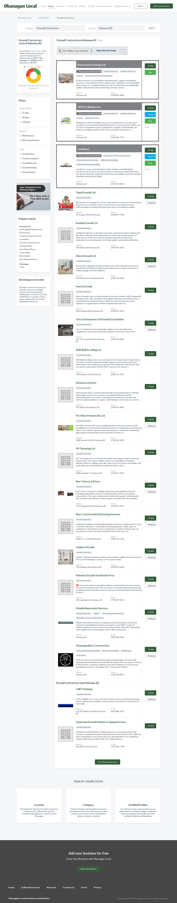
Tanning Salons (25, 246)
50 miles (25, 117)
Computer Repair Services (30, 236)
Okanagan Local (24, 18)
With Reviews (28, 135)
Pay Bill (91, 6)
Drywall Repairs (28, 172)
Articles (82, 6)
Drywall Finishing (29, 167)
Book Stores (24, 232)
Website (152, 114)
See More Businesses (107, 762)
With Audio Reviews (31, 140)
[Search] (151, 28)
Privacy (97, 887)
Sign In (141, 6)
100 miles (26, 122)
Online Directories (30, 887)
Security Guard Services (29, 242)
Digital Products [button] (122, 6)
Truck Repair (24, 252)
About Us (60, 6)
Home (43, 6)
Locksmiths (24, 239)
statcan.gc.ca (36, 51)
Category (30, 28)
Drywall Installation (30, 158)
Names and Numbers (39, 898)
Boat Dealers (25, 256)
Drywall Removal (29, 163)
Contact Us (72, 6)
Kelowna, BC (44, 18)
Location (92, 28)
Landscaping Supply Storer (30, 229)
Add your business (104, 6)
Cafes (21, 267)
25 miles (25, 113)
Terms (84, 887)
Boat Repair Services (28, 259)
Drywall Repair (28, 154)
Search (51, 6)
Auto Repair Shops (27, 249)
